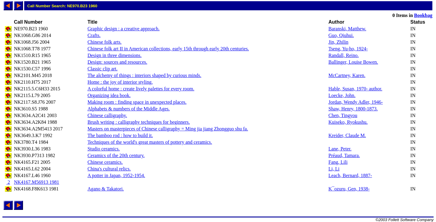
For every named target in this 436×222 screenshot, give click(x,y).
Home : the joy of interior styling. (120, 82)
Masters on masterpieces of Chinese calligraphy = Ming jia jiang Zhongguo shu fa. (168, 128)
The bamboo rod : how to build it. (120, 135)
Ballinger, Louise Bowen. (353, 62)
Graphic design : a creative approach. (124, 28)
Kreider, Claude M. (347, 135)
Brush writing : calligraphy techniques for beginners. (139, 122)
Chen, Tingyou (343, 115)
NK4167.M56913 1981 (36, 182)
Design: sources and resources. (117, 62)
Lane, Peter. (340, 148)
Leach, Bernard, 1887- (350, 175)
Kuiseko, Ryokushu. (348, 122)
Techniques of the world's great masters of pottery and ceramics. (150, 142)
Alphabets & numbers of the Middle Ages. (129, 108)
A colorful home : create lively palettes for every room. (141, 88)
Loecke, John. (342, 95)
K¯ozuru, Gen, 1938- (349, 188)
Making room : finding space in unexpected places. (137, 102)
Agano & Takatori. (106, 188)
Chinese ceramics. (105, 162)
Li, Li (334, 168)
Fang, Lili (338, 162)
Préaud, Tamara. (344, 155)
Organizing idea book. (109, 95)
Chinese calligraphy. (107, 115)
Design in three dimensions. (115, 55)
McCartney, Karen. (347, 75)
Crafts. (94, 35)
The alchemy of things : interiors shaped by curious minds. (144, 75)
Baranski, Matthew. (347, 28)
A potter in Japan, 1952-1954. (116, 175)
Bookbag (423, 15)
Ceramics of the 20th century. (116, 155)
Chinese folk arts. (104, 42)
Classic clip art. (102, 68)
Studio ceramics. (104, 148)
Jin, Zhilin (338, 42)
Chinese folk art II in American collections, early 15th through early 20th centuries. (168, 48)
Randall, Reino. (344, 55)
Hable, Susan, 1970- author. (355, 88)
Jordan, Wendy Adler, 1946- (356, 102)
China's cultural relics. (109, 168)
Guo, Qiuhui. (341, 35)
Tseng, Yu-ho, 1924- (348, 48)
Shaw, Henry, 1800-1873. (353, 108)
